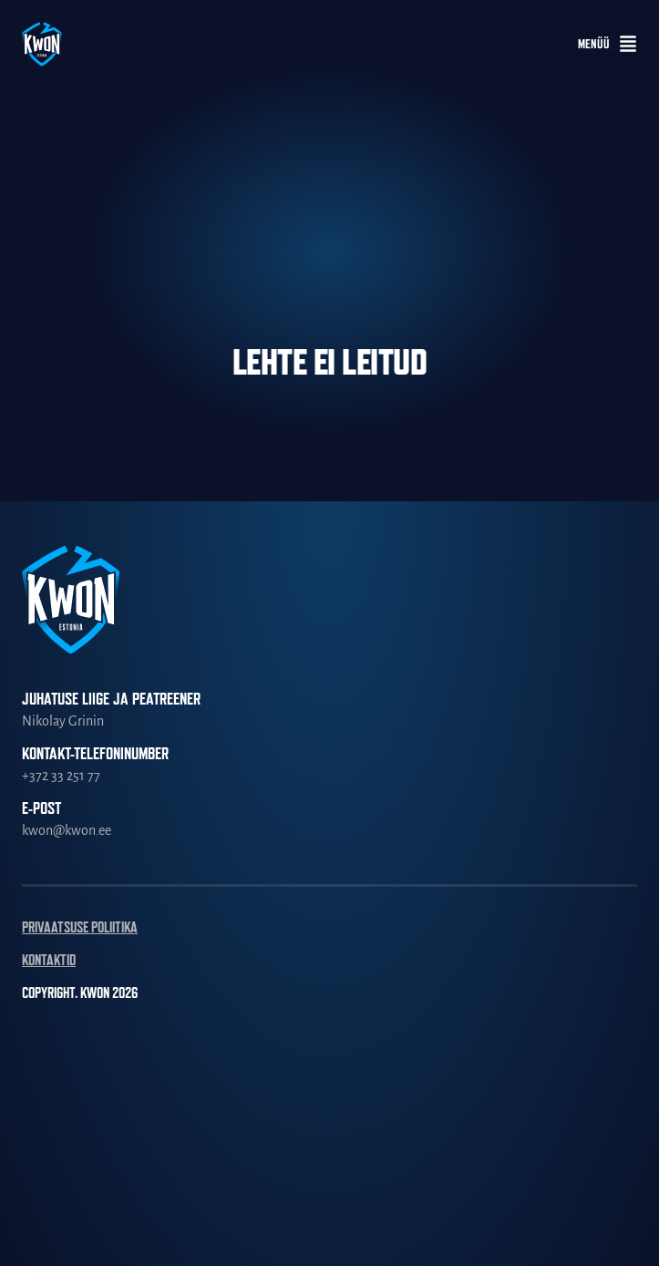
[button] (603, 44)
